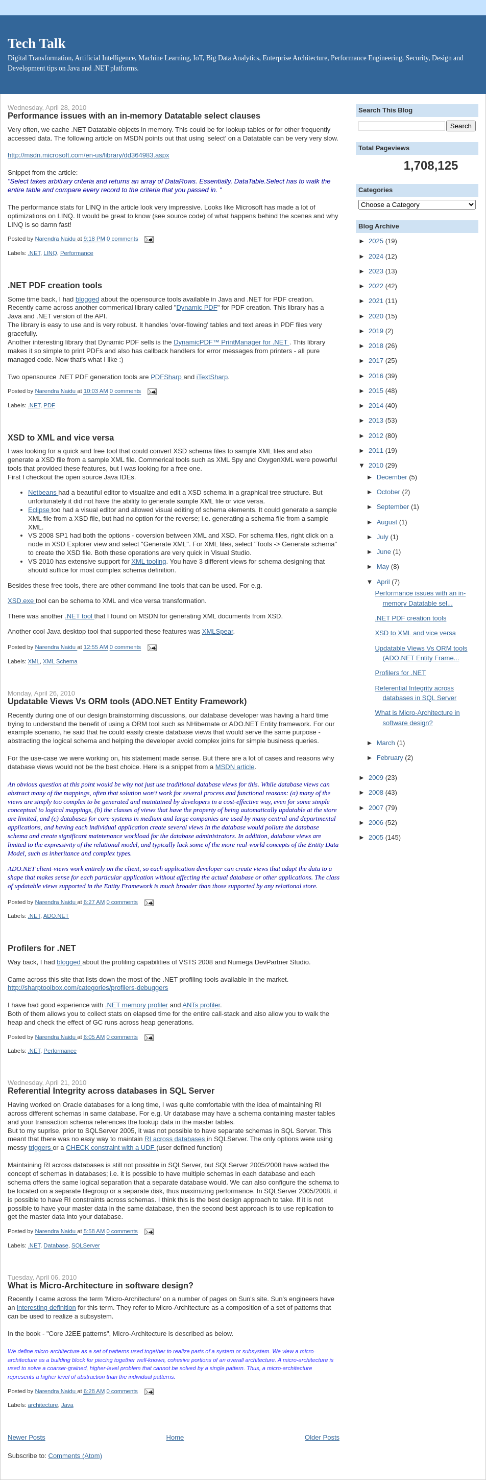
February (391, 757)
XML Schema (60, 661)
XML (34, 661)
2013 (377, 420)
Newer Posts (26, 1437)
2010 (377, 465)
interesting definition (46, 1307)
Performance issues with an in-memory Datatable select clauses (134, 115)
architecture (43, 1405)
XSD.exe (22, 601)
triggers (41, 1147)
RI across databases (175, 1139)
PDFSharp (167, 377)
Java (67, 1405)
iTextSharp (212, 377)
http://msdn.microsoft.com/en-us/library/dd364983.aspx (88, 155)
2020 (377, 316)
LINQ (50, 253)
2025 (377, 241)
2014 (377, 405)
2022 (377, 286)
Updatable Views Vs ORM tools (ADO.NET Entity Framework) (127, 701)
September (394, 507)
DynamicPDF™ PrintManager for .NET (231, 342)
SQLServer (85, 1245)
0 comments (122, 239)
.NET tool (79, 616)
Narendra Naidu (56, 239)
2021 (377, 301)
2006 (377, 822)
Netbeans (43, 492)
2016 (377, 376)
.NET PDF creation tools (55, 285)
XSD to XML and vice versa (61, 437)
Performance (76, 253)
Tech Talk (37, 43)
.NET (34, 253)
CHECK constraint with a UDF (111, 1147)
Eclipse (40, 510)
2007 (377, 808)
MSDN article (235, 767)
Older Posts (322, 1437)
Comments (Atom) (75, 1456)
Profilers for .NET (42, 948)
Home (175, 1437)
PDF (49, 405)
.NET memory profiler (136, 1005)
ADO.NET (56, 916)
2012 (377, 436)
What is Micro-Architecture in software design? (100, 1285)
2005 (377, 837)
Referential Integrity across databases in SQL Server (111, 1090)
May (384, 566)
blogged (87, 299)
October (389, 492)
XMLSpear (217, 631)
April (384, 582)
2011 (377, 450)
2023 (377, 271)
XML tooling (148, 561)
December (393, 477)
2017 (377, 360)
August (388, 522)
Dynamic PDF (196, 307)
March (387, 743)
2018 (377, 346)
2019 (377, 331)
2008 (377, 792)
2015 (377, 391)
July (384, 537)
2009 (377, 777)
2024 (377, 256)
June (385, 552)
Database (55, 1245)
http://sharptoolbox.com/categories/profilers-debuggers (88, 987)
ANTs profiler (201, 1005)
